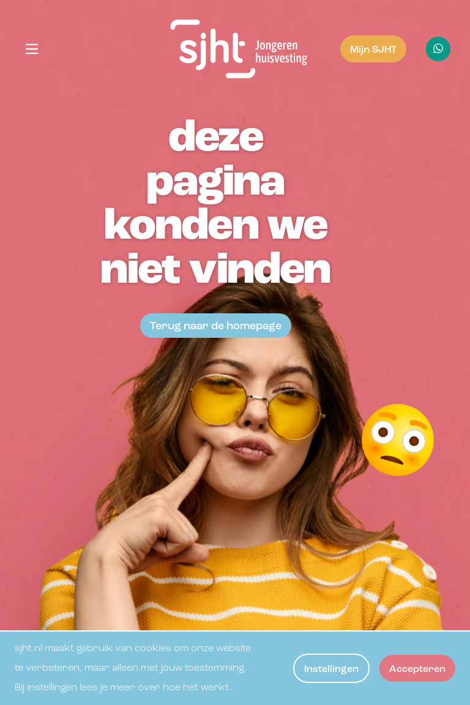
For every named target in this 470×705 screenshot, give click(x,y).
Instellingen (331, 669)
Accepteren (417, 669)
